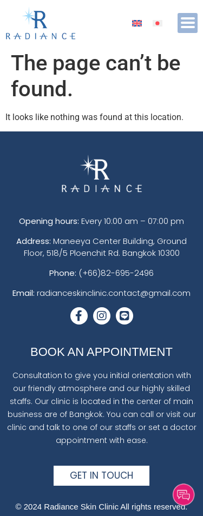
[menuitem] (137, 23)
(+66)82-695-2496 (116, 273)
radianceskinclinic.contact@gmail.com (114, 293)
